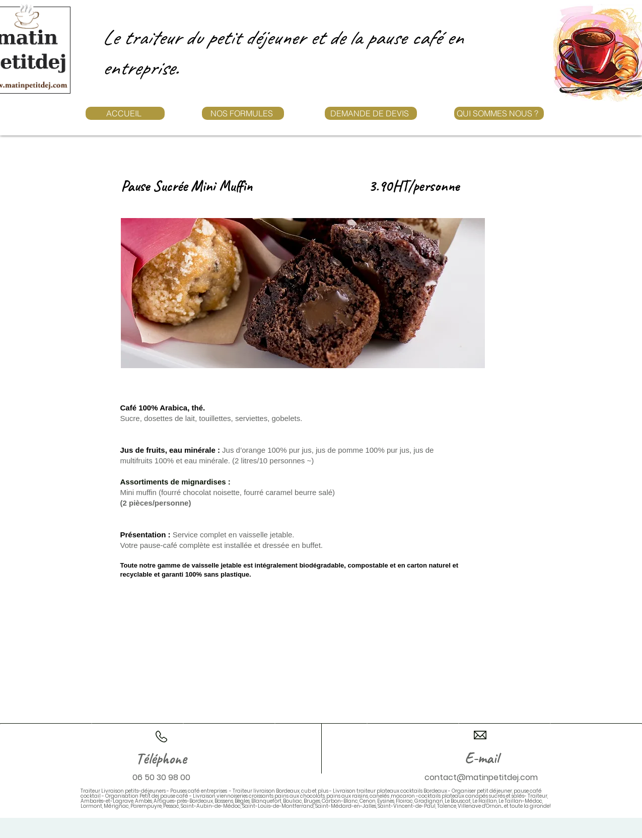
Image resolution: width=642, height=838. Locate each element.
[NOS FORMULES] (243, 113)
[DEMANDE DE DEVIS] (371, 113)
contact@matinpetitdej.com (481, 777)
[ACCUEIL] (125, 113)
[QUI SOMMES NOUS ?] (499, 113)
